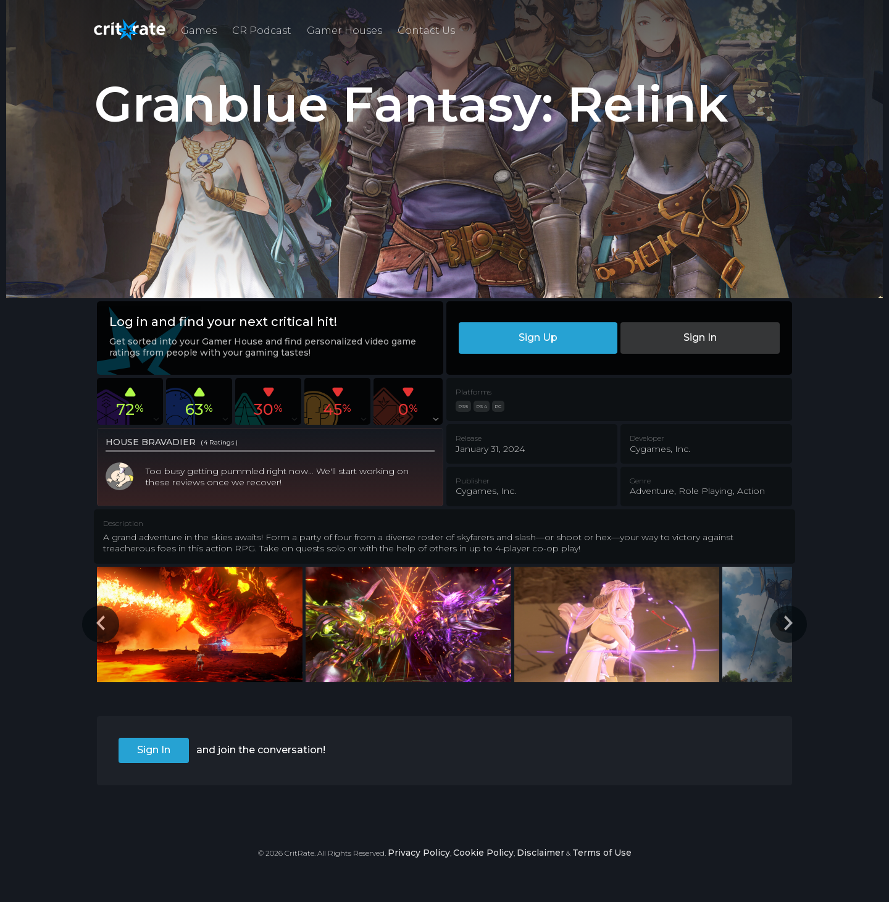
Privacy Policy (419, 852)
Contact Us (426, 30)
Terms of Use (602, 852)
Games (199, 30)
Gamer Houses (344, 30)
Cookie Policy (483, 852)
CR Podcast (261, 30)
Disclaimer (540, 852)
